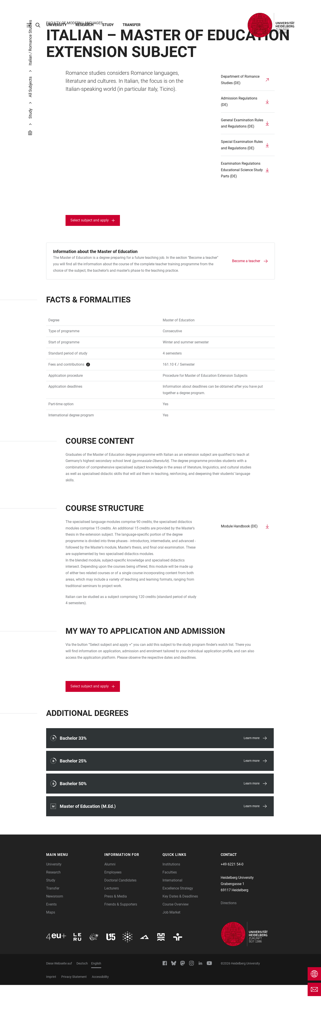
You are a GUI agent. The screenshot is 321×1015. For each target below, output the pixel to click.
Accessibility (100, 1007)
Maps (50, 942)
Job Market (171, 942)
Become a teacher (246, 291)
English (96, 993)
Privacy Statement (74, 1007)
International (172, 910)
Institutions (171, 894)
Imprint (51, 1007)
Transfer (131, 25)
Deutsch (82, 993)
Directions (229, 933)
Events (51, 934)
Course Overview (176, 934)
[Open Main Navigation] (31, 25)
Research (84, 25)
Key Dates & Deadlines (180, 926)
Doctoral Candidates (120, 910)
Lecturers (111, 918)
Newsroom (54, 926)
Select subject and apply (89, 250)
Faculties (170, 902)
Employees (112, 902)
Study (108, 25)
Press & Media (115, 926)
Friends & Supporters (120, 934)
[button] (73, 884)
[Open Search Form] (40, 25)
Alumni (109, 894)
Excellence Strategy (178, 918)
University (56, 25)
